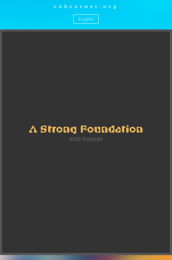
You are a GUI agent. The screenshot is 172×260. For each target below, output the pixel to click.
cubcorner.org (86, 6)
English (86, 19)
